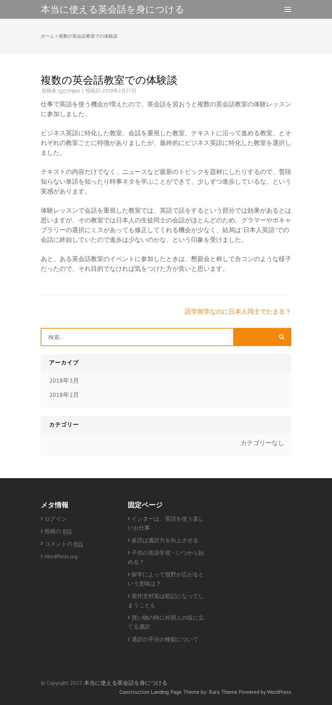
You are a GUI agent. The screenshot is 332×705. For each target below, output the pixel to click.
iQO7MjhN (69, 91)
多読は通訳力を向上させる (165, 540)
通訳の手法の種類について (165, 639)
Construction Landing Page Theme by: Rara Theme (178, 691)
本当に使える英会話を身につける (112, 9)
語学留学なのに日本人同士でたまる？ (238, 311)
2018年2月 (64, 395)
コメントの (64, 543)
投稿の (58, 531)
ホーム (47, 36)
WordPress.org (61, 556)
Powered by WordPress (265, 691)
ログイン (56, 518)
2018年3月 (64, 380)
